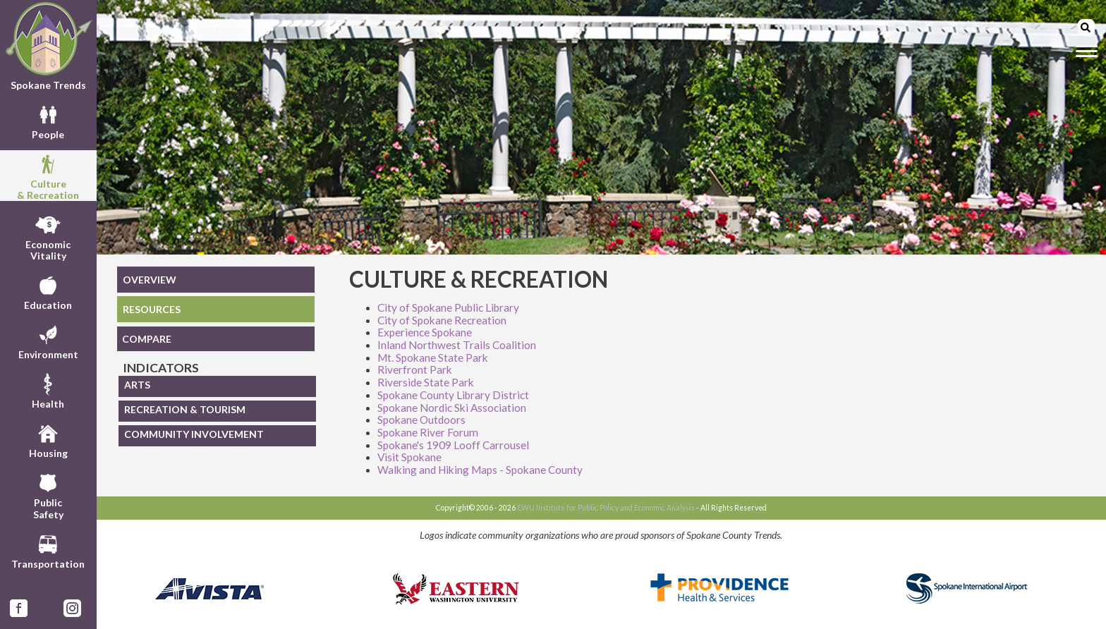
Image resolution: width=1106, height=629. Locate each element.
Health (48, 390)
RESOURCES (152, 309)
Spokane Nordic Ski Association (451, 407)
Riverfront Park (414, 369)
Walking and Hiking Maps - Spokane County (480, 469)
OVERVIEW (149, 280)
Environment (48, 340)
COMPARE (146, 339)
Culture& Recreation (48, 175)
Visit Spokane (409, 457)
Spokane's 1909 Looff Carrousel (453, 445)
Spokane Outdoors (421, 419)
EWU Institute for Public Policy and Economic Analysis (606, 507)
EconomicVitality (48, 236)
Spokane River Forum (427, 432)
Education (48, 291)
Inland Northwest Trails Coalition (456, 344)
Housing (48, 439)
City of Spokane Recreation (441, 320)
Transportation (48, 550)
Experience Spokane (424, 332)
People (48, 120)
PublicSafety (48, 494)
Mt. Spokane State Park (432, 357)
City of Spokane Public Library (448, 307)
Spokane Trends (48, 46)
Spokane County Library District (453, 395)
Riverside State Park (425, 382)
